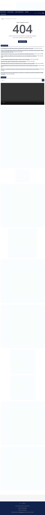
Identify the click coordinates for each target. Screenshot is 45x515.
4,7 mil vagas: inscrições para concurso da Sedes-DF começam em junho (17, 48)
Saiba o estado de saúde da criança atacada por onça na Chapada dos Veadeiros (19, 55)
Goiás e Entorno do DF (19, 11)
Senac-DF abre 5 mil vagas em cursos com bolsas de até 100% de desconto (17, 53)
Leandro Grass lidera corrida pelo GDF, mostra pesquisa (13, 61)
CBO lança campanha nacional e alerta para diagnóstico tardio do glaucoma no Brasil (20, 69)
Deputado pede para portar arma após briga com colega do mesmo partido (17, 63)
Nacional (26, 11)
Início (3, 18)
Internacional (3, 14)
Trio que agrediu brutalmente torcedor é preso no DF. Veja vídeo (15, 59)
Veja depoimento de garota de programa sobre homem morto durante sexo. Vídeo (19, 65)
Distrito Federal (11, 11)
